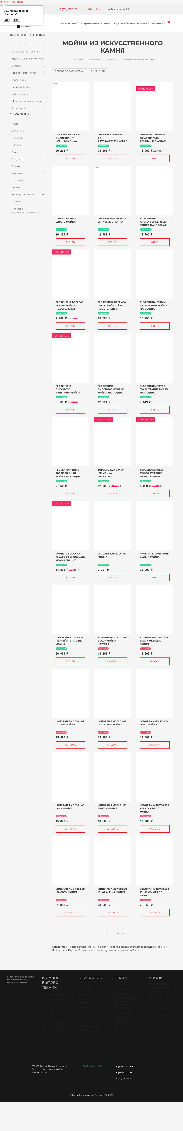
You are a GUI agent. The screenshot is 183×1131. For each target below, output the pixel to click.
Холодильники (53, 1010)
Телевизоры (28, 80)
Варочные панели (55, 1000)
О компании (86, 1017)
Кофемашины (28, 94)
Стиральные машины (57, 1023)
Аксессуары (28, 108)
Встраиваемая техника (96, 23)
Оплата (28, 166)
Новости (17, 137)
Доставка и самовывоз (85, 1002)
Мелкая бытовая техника (28, 101)
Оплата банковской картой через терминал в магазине (125, 1004)
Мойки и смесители (28, 72)
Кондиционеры (28, 87)
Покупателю (28, 159)
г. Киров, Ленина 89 (160, 1009)
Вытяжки (158, 23)
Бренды (16, 144)
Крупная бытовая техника (132, 23)
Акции (15, 123)
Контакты (28, 173)
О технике (18, 130)
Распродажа (70, 23)
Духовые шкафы (53, 995)
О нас (28, 152)
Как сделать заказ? (90, 996)
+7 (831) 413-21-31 (68, 9)
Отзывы (16, 201)
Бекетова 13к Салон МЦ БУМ (160, 991)
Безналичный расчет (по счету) (126, 993)
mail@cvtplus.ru (93, 9)
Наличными (120, 986)
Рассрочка (119, 1031)
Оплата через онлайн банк (121, 1016)
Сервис (16, 187)
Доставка (28, 180)
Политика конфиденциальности (25, 210)
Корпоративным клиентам (28, 194)
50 (117, 933)
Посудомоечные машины (54, 1017)
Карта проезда (39, 1072)
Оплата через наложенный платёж (125, 1025)
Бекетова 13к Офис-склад (160, 999)
